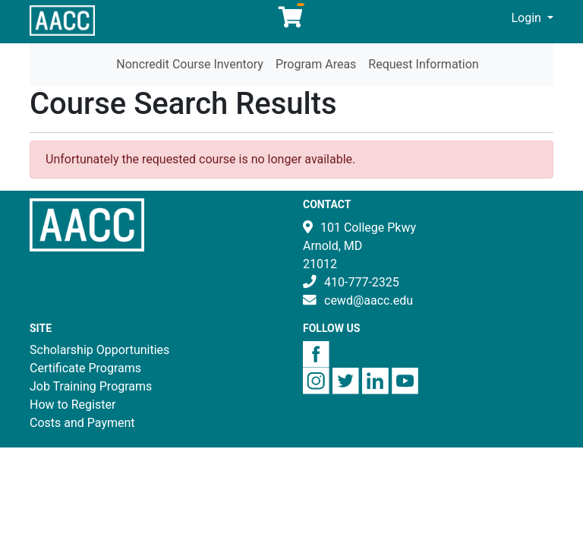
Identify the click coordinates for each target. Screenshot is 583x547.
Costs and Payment (82, 423)
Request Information (423, 64)
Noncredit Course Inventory (189, 64)
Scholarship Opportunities (99, 350)
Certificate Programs (85, 368)
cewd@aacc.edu (368, 300)
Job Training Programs (91, 386)
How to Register (72, 404)
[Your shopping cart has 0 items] (291, 21)
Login (528, 18)
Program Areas (316, 64)
